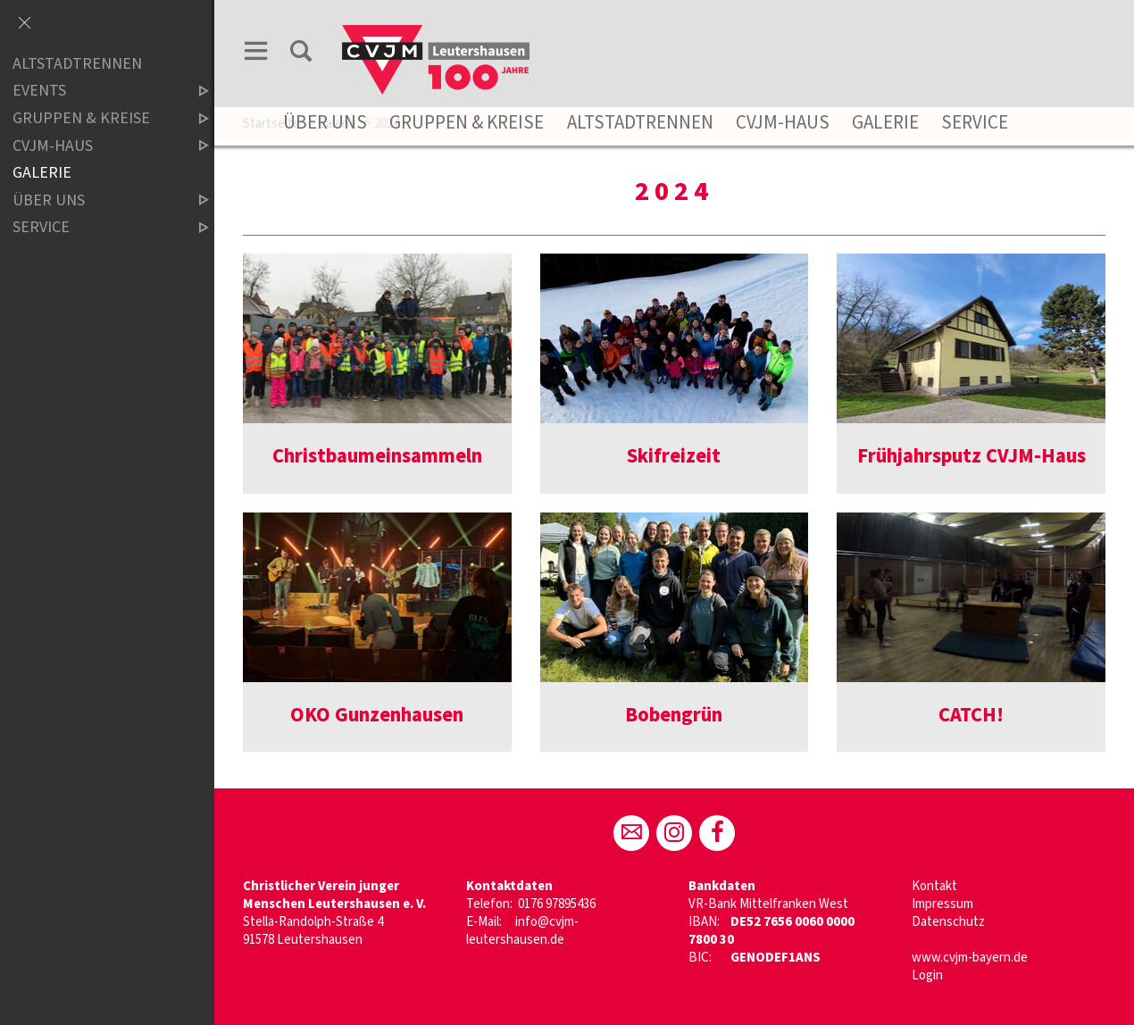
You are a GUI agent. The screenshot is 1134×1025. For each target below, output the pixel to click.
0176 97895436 (557, 904)
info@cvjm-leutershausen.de (522, 930)
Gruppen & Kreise (466, 122)
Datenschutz (948, 921)
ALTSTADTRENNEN (77, 64)
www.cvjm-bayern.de (970, 957)
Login (927, 975)
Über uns (325, 122)
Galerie (885, 122)
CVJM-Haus (783, 122)
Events (96, 91)
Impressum (942, 904)
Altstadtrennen (640, 122)
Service (974, 122)
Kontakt (934, 886)
